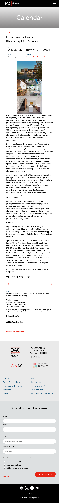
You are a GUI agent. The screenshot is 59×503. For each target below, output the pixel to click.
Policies (29, 493)
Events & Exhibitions (11, 382)
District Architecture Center (38, 57)
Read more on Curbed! (15, 331)
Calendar (10, 33)
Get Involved (36, 382)
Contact (6, 393)
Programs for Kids (13, 465)
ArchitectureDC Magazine (42, 393)
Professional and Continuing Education (22, 462)
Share (30, 284)
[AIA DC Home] (15, 352)
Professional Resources (12, 386)
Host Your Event (37, 390)
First (5, 416)
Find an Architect (38, 386)
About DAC (7, 390)
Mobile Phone (8, 446)
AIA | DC (6, 378)
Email (5, 436)
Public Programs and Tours (17, 468)
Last (5, 425)
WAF (33, 378)
